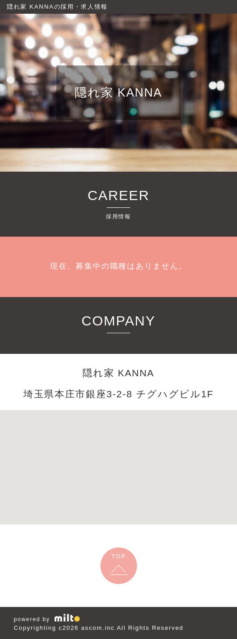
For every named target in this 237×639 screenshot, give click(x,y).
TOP (118, 556)
